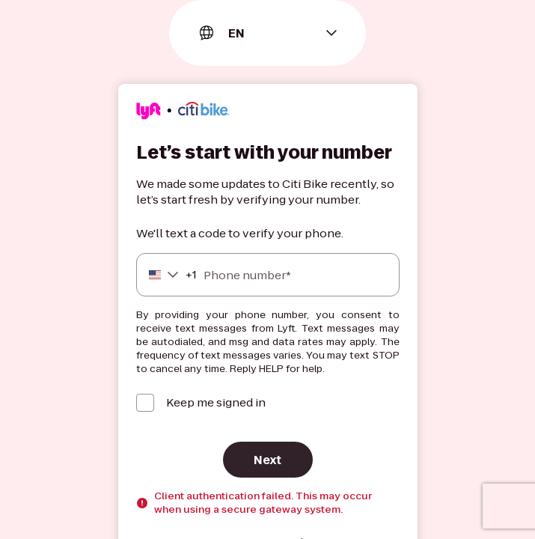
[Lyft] (183, 113)
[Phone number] (268, 275)
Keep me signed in (216, 402)
